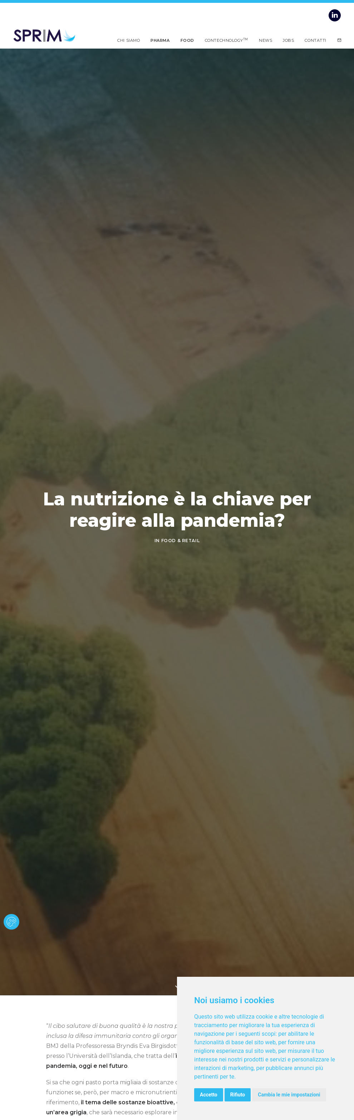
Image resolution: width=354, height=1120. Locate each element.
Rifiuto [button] (237, 1095)
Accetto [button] (208, 1095)
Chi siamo (128, 40)
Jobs (288, 40)
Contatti (315, 40)
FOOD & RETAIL (180, 540)
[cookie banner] (11, 922)
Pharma (160, 40)
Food (187, 40)
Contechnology (226, 39)
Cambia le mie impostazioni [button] (289, 1095)
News (265, 40)
